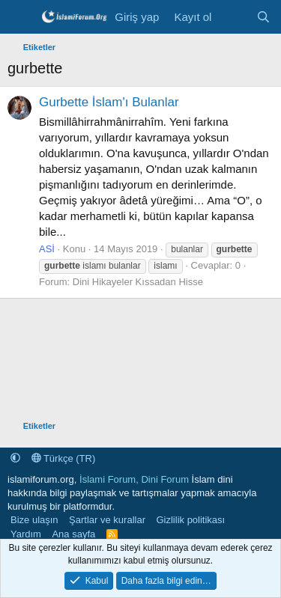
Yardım (25, 534)
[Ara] (263, 17)
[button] (15, 458)
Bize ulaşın (34, 519)
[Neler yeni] (233, 17)
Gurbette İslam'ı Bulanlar (109, 102)
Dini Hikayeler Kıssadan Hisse (138, 281)
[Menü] (20, 17)
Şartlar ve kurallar (107, 519)
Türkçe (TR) (63, 458)
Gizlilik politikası (190, 519)
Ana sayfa (73, 534)
